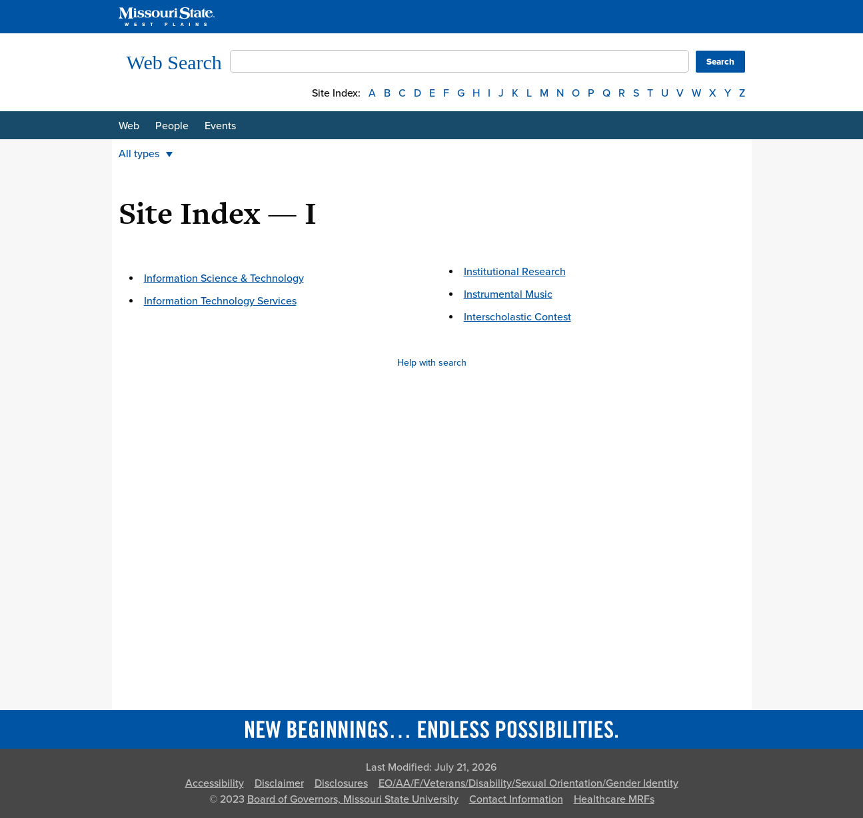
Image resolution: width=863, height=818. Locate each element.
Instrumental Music (508, 294)
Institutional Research (515, 271)
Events (220, 126)
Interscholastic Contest (517, 317)
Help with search (431, 362)
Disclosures (341, 783)
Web (129, 126)
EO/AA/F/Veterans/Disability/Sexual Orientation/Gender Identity (528, 783)
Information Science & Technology (224, 278)
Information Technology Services (220, 301)
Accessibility (214, 783)
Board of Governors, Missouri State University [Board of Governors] (352, 799)
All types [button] (146, 154)
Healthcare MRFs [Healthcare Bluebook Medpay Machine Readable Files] (614, 799)
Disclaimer (279, 783)
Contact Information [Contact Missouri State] (516, 799)
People (172, 126)
